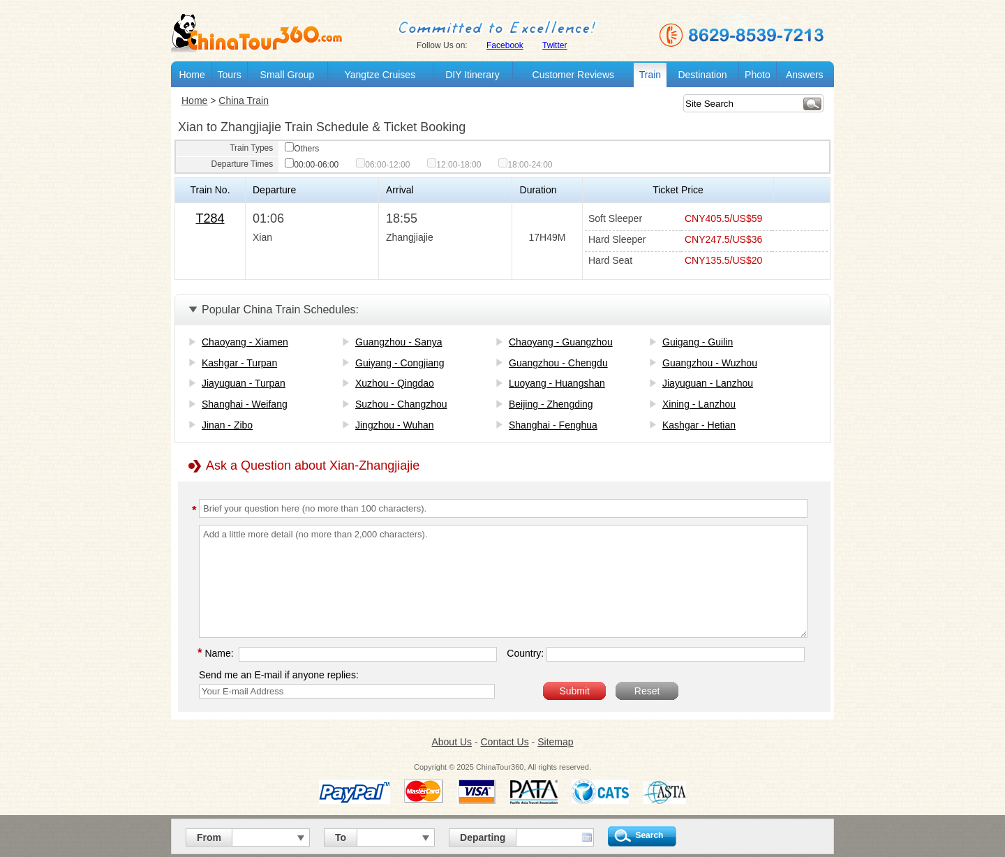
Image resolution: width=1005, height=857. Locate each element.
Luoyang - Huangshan (557, 383)
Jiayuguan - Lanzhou (707, 383)
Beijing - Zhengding (551, 404)
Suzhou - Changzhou (401, 404)
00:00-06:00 (311, 165)
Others (302, 149)
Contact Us (504, 741)
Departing (482, 837)
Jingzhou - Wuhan (394, 425)
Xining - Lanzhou (699, 404)
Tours (229, 74)
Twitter (554, 45)
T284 (209, 218)
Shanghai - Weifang (245, 404)
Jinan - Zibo (227, 425)
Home (191, 74)
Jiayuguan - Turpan (243, 383)
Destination (702, 74)
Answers (805, 74)
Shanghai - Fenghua (553, 425)
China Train (243, 100)
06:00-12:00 (383, 165)
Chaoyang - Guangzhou (561, 342)
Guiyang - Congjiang (400, 362)
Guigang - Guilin (697, 342)
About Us (451, 741)
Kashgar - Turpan (239, 362)
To (340, 837)
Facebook (504, 45)
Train (650, 74)
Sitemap (555, 741)
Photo (757, 74)
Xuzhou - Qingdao (394, 383)
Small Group (287, 74)
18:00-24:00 (525, 165)
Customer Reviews (573, 74)
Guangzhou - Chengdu (558, 362)
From (209, 837)
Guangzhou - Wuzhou (709, 362)
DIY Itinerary (472, 74)
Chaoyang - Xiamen (245, 342)
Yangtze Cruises (379, 74)
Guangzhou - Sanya (398, 342)
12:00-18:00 (454, 165)
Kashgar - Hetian (699, 425)
